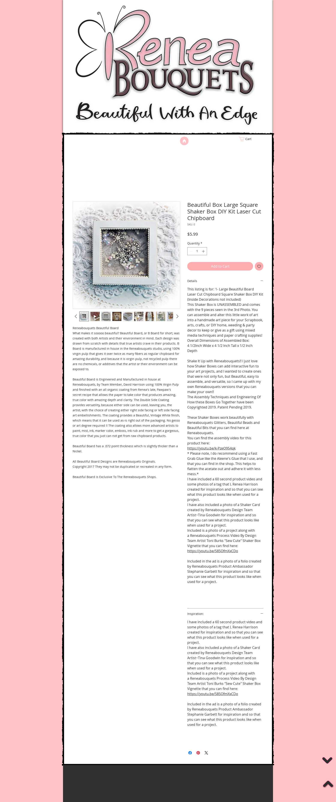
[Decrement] (190, 251)
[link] (253, 139)
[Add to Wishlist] (259, 266)
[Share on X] (206, 752)
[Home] (184, 141)
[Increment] (203, 251)
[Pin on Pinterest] (198, 752)
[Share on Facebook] (190, 752)
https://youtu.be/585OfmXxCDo (212, 551)
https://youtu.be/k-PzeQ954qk (211, 448)
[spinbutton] (197, 251)
